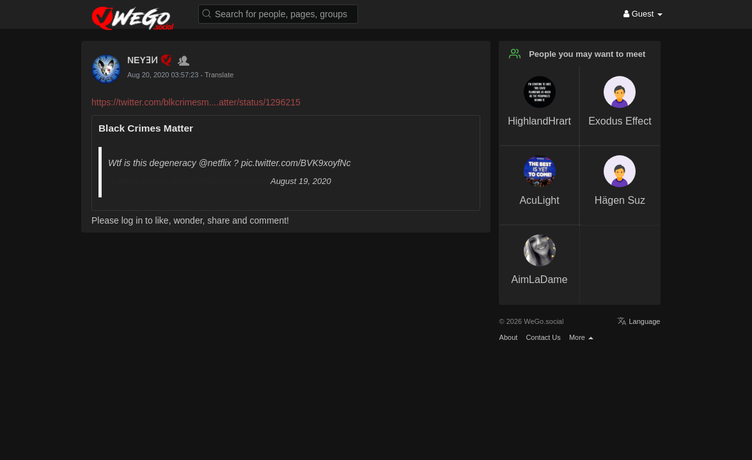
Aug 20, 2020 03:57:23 (162, 75)
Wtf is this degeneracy (153, 163)
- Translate (216, 75)
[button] (278, 13)
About (508, 337)
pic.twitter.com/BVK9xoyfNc (295, 163)
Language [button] (638, 321)
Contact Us (543, 337)
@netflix (215, 163)
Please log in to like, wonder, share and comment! (190, 220)
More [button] (581, 337)
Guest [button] (642, 14)
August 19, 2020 (300, 181)
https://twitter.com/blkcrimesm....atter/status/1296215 (196, 102)
